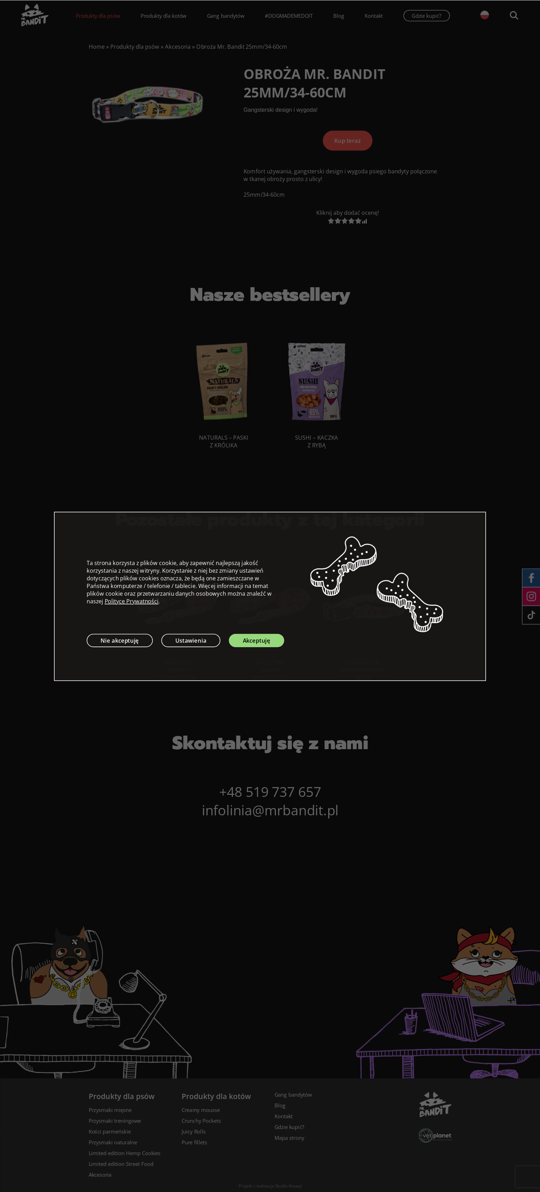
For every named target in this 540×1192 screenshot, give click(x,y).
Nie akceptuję (120, 640)
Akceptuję (256, 640)
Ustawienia (191, 640)
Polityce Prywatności (132, 601)
